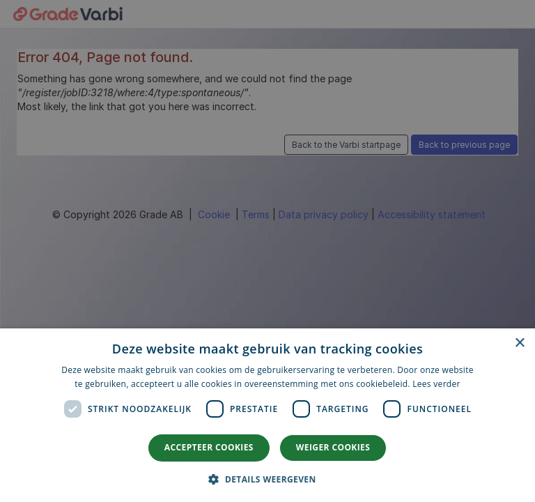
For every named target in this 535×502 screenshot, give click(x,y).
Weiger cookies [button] (333, 447)
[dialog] (267, 415)
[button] (267, 478)
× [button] (519, 343)
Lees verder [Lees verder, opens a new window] (436, 384)
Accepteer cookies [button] (209, 447)
